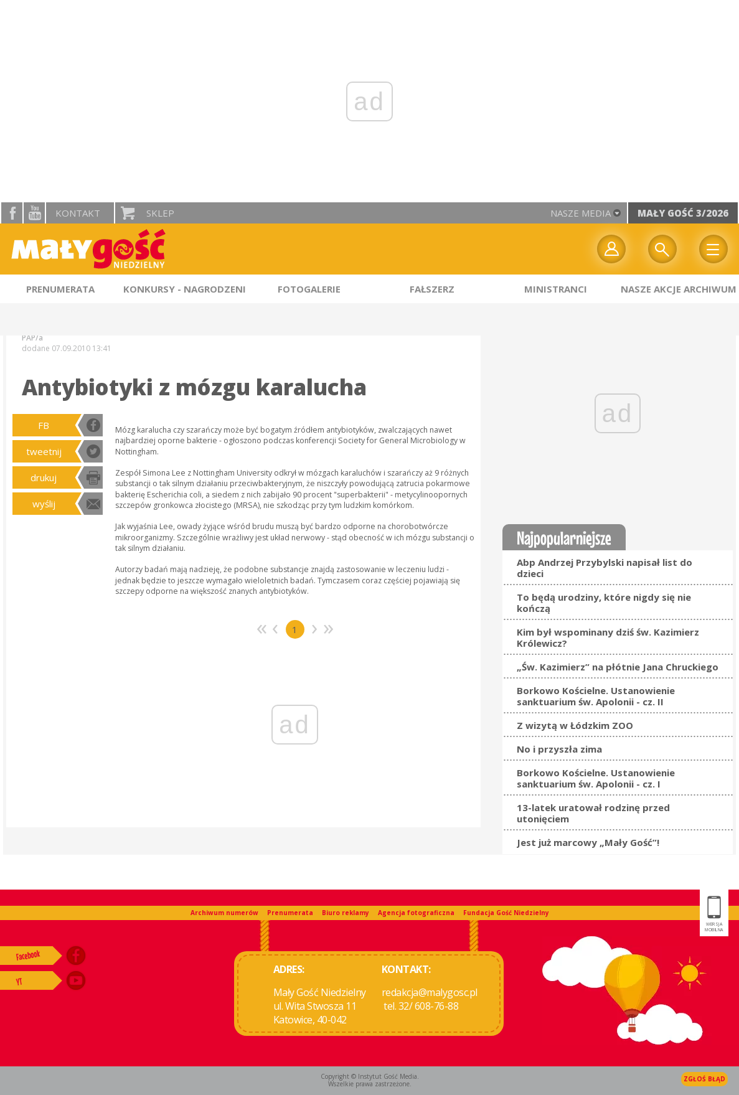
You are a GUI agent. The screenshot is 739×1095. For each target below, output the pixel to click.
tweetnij (44, 451)
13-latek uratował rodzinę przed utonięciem (593, 813)
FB (43, 425)
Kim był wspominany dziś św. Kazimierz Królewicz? (608, 637)
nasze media (580, 213)
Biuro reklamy (345, 912)
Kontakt (77, 213)
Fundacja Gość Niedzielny (506, 912)
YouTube (34, 212)
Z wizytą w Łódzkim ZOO (575, 725)
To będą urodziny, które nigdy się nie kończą (604, 602)
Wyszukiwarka (662, 249)
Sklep (160, 213)
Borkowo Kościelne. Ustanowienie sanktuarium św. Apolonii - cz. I (596, 778)
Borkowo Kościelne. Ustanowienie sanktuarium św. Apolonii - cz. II (596, 696)
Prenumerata (290, 912)
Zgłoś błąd (704, 1078)
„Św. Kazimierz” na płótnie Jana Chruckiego (617, 666)
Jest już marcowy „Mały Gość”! (588, 842)
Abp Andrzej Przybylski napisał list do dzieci (604, 568)
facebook (11, 212)
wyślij (43, 503)
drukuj (44, 477)
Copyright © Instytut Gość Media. (370, 1076)
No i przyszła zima (559, 748)
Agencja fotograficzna (416, 912)
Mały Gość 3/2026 (683, 213)
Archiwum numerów (224, 912)
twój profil (611, 249)
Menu (713, 249)
